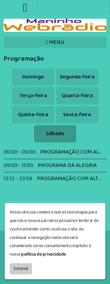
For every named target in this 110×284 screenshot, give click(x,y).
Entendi (20, 268)
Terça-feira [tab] (33, 95)
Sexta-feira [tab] (77, 114)
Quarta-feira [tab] (77, 95)
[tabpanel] (55, 165)
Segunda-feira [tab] (77, 76)
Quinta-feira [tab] (33, 114)
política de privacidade (43, 254)
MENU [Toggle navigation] (55, 42)
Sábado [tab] (55, 133)
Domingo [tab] (33, 76)
